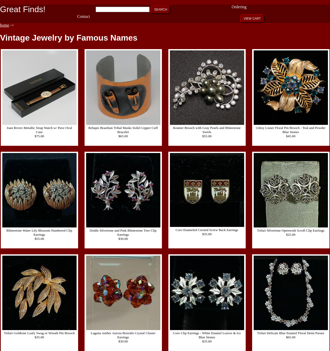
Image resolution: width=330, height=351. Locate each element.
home (4, 25)
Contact (83, 16)
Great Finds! (22, 9)
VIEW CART (252, 18)
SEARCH (160, 9)
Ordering (239, 7)
